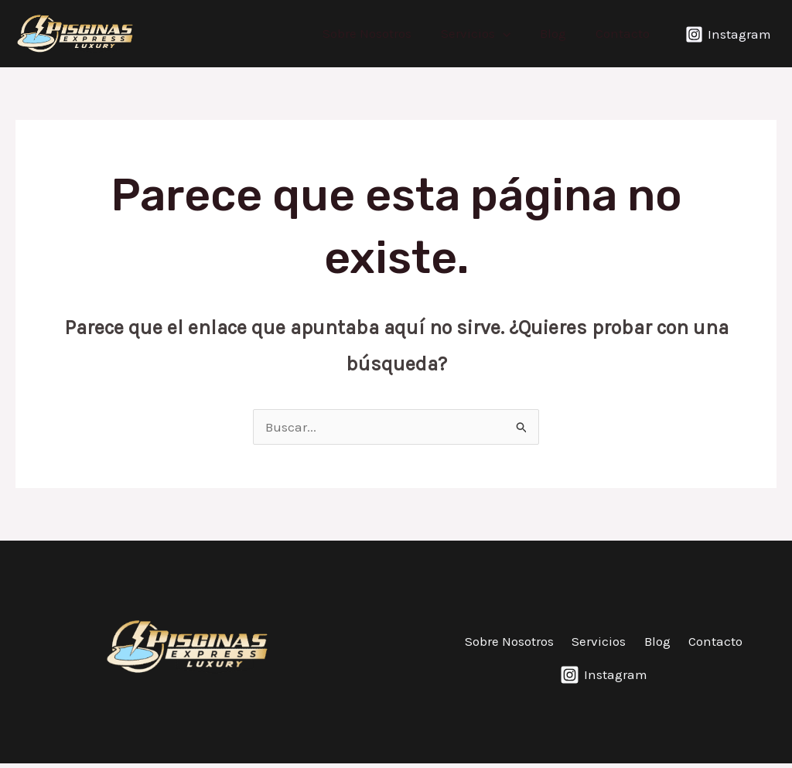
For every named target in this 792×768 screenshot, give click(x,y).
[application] (510, 33)
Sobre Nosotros (377, 33)
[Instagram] (728, 34)
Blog (557, 33)
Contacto (624, 33)
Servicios (483, 33)
